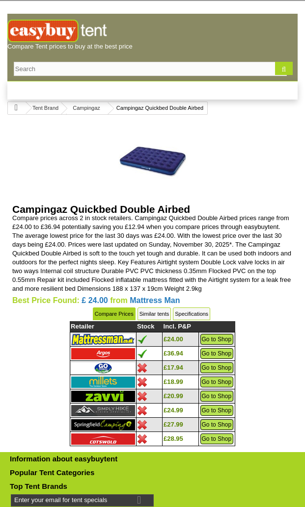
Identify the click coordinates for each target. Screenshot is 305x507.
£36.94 (173, 353)
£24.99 (173, 410)
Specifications (191, 314)
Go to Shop (216, 339)
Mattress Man (155, 300)
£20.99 (173, 396)
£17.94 (173, 367)
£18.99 (173, 381)
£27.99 (173, 424)
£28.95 (173, 438)
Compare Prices (114, 314)
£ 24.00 (95, 300)
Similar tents (154, 314)
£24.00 (173, 339)
